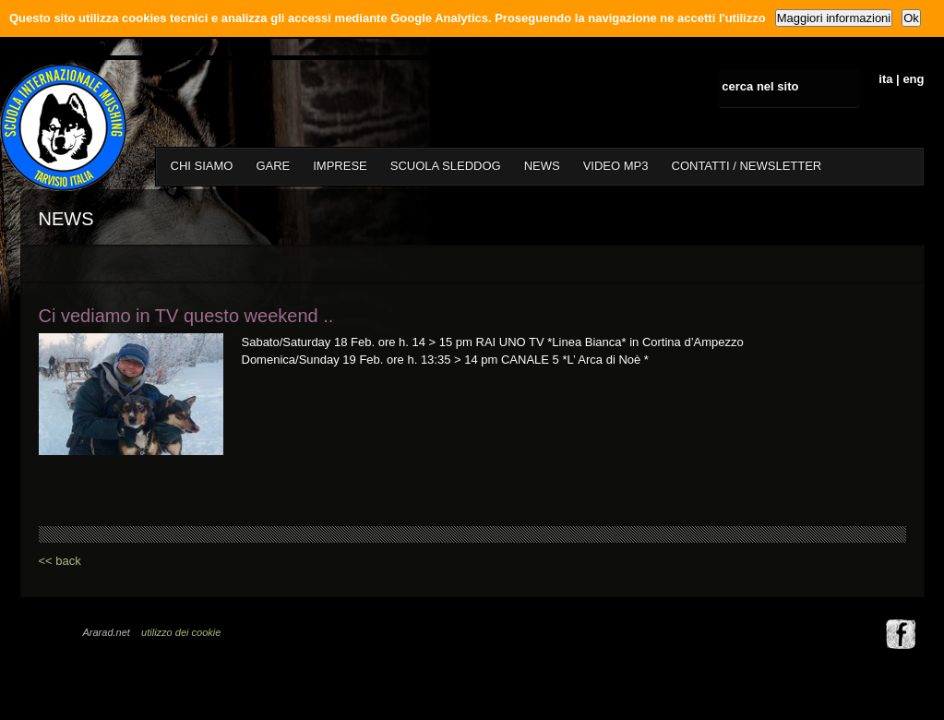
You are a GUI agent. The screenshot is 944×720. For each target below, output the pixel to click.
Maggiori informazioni (834, 18)
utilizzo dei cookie (181, 632)
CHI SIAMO (202, 166)
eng (913, 79)
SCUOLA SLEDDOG (445, 166)
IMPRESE (340, 166)
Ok (911, 18)
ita (885, 79)
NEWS (542, 166)
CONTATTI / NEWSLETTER (747, 166)
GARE (273, 166)
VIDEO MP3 (616, 166)
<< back (60, 561)
